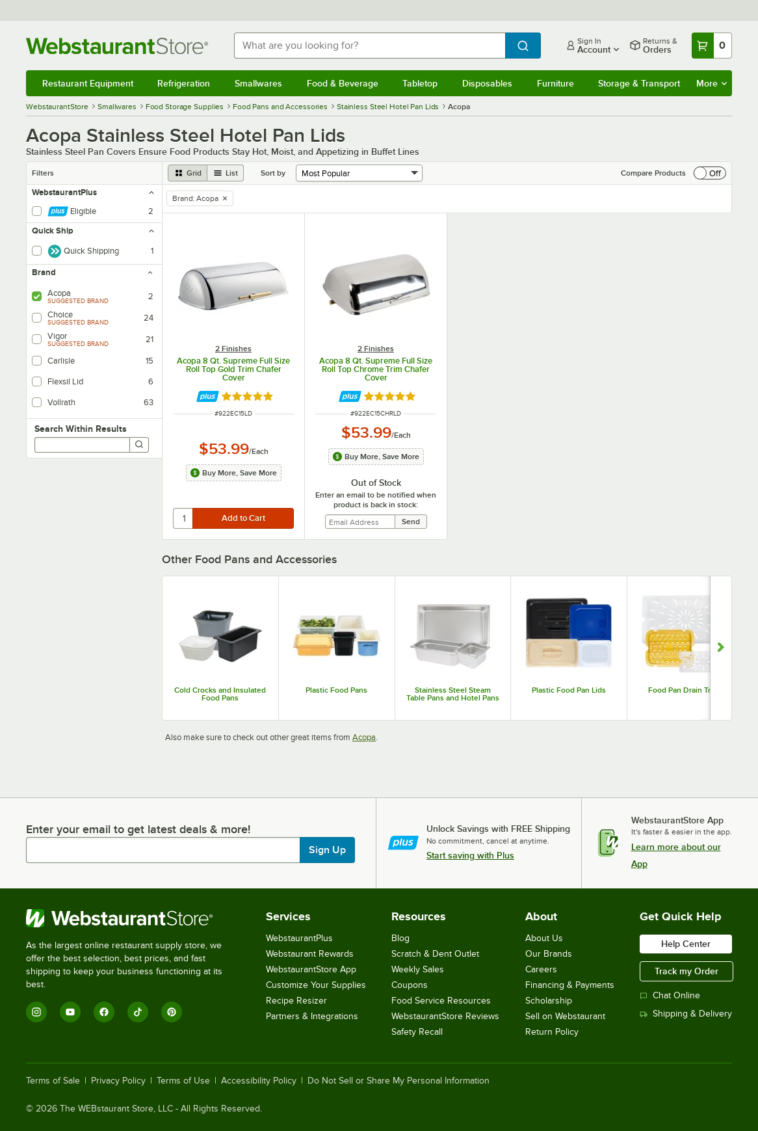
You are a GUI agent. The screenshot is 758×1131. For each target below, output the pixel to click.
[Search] (139, 445)
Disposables (487, 83)
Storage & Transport (639, 83)
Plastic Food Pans (336, 690)
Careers (541, 969)
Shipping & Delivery (686, 1013)
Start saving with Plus (470, 855)
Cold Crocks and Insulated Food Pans (220, 694)
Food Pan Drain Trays (685, 690)
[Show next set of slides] (720, 648)
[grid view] (187, 173)
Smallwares (258, 83)
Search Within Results (80, 428)
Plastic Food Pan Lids (569, 690)
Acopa (364, 737)
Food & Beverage (342, 83)
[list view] (225, 173)
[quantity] (183, 518)
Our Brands (548, 954)
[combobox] (369, 46)
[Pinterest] (171, 1012)
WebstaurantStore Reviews (445, 1016)
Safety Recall (417, 1032)
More (711, 83)
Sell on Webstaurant (565, 1016)
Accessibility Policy (258, 1080)
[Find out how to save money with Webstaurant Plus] (207, 396)
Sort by (273, 173)
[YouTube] (70, 1012)
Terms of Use (183, 1080)
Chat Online (670, 995)
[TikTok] (137, 1012)
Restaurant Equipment (87, 83)
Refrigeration (183, 83)
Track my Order (686, 971)
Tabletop (420, 83)
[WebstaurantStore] (133, 918)
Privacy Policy (118, 1080)
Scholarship (548, 1000)
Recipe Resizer (296, 1000)
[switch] (710, 173)
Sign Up (327, 850)
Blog (400, 938)
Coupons (409, 985)
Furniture (555, 83)
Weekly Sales (417, 969)
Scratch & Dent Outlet (435, 954)
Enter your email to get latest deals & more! (138, 829)
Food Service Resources (441, 1000)
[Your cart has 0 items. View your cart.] (712, 46)
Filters (43, 173)
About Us (544, 938)
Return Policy (552, 1032)
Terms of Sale (53, 1080)
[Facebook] (104, 1012)
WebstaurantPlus (299, 938)
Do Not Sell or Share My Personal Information (398, 1080)
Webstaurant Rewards (310, 954)
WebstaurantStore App (311, 969)
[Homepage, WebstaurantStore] (119, 46)
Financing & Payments (569, 985)
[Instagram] (36, 1012)
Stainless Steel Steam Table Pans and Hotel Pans (452, 694)
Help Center (686, 943)
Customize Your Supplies (316, 985)
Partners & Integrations (312, 1016)
